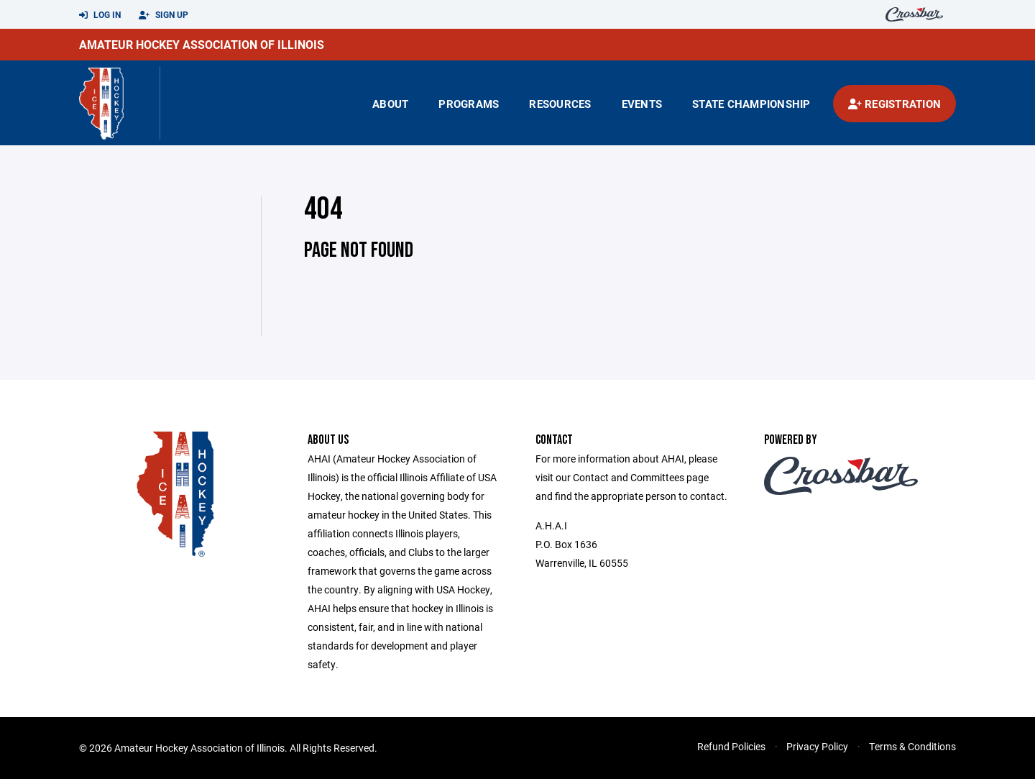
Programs (468, 103)
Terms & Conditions (912, 746)
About (390, 103)
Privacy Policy (817, 746)
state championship (751, 103)
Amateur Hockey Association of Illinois (201, 44)
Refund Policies (731, 746)
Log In (100, 15)
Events (642, 103)
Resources (560, 103)
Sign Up (163, 15)
